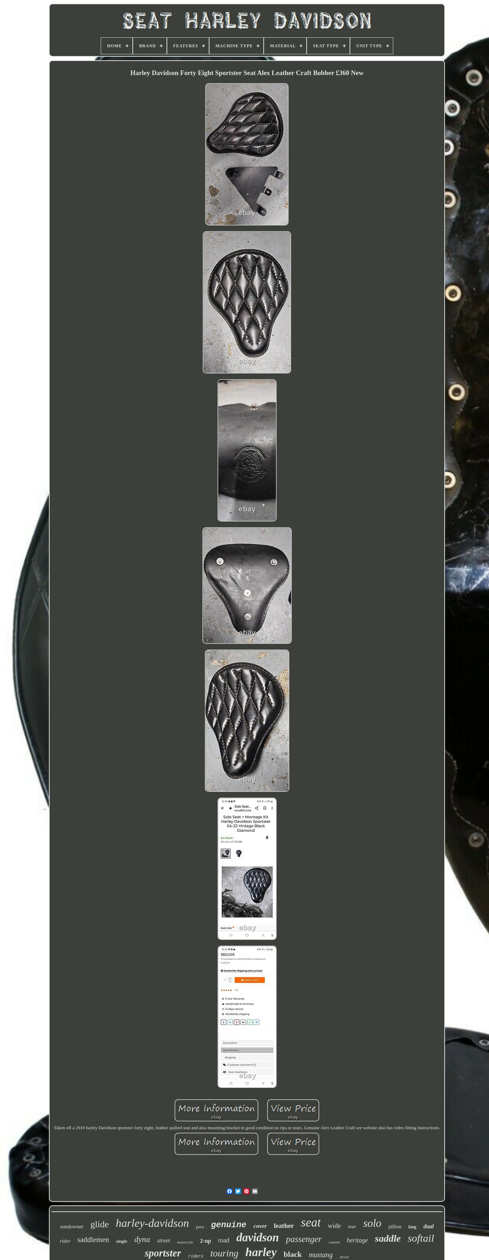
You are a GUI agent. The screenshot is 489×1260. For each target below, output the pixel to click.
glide (99, 1224)
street (163, 1240)
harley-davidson (152, 1223)
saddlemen (93, 1239)
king (412, 1226)
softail (421, 1238)
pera (200, 1226)
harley (261, 1252)
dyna (142, 1239)
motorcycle (185, 1242)
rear (352, 1226)
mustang (321, 1255)
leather (284, 1225)
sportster (163, 1253)
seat (311, 1222)
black (293, 1254)
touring (225, 1253)
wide (334, 1225)
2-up (205, 1241)
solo (372, 1223)
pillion (394, 1226)
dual (429, 1226)
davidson (257, 1237)
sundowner (71, 1226)
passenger (303, 1239)
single (121, 1241)
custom (334, 1242)
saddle (388, 1238)
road (223, 1240)
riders (195, 1256)
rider (65, 1241)
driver (344, 1257)
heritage (357, 1240)
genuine (228, 1225)
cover (260, 1226)
